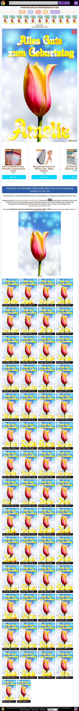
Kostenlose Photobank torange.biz (25, 200)
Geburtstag (55, 12)
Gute (38, 12)
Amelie (22, 12)
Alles (30, 12)
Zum (45, 12)
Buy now (14, 177)
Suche (67, 3)
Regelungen (35, 709)
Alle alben (43, 709)
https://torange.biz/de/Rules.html (39, 206)
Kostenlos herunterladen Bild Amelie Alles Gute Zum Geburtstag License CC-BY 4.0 (39, 189)
